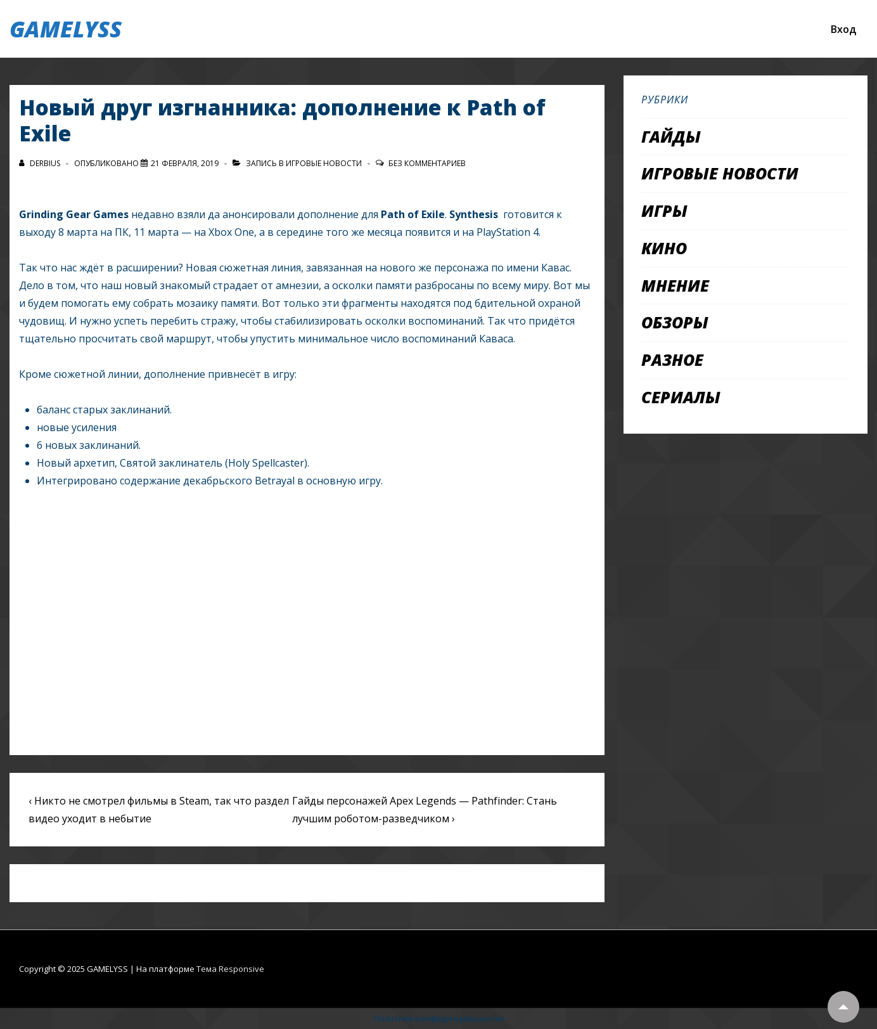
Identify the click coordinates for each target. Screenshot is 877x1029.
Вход (843, 29)
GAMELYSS (66, 29)
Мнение (675, 285)
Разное (672, 359)
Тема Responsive (230, 968)
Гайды (671, 136)
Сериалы (680, 397)
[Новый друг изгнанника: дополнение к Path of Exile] (185, 163)
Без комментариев (427, 163)
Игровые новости (324, 163)
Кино (664, 248)
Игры (664, 210)
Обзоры (674, 322)
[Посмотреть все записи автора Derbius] (40, 163)
